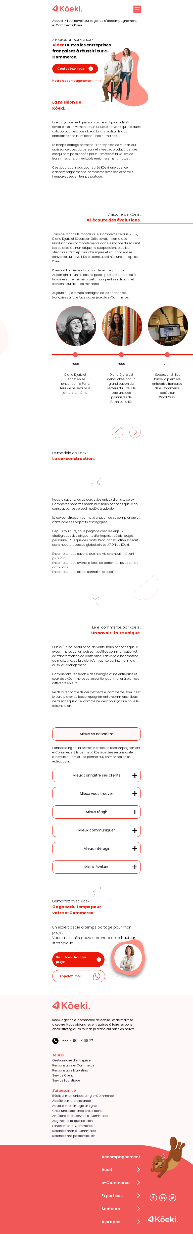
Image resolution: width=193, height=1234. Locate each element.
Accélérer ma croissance (71, 1101)
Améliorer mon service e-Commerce (80, 1116)
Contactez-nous (75, 68)
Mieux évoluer (96, 866)
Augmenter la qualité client (73, 1121)
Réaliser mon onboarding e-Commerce (83, 1096)
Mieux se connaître (96, 733)
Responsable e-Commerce (73, 1065)
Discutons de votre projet (78, 959)
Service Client (62, 1075)
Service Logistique (66, 1080)
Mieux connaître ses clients (96, 775)
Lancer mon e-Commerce (72, 1126)
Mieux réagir (96, 811)
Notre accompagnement (76, 81)
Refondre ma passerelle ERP (73, 1136)
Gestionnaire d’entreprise (71, 1060)
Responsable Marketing (70, 1070)
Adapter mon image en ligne (74, 1106)
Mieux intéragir (96, 848)
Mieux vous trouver (96, 793)
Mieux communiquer (96, 830)
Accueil (58, 21)
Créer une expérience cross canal (77, 1111)
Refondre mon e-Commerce (74, 1131)
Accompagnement (121, 1157)
